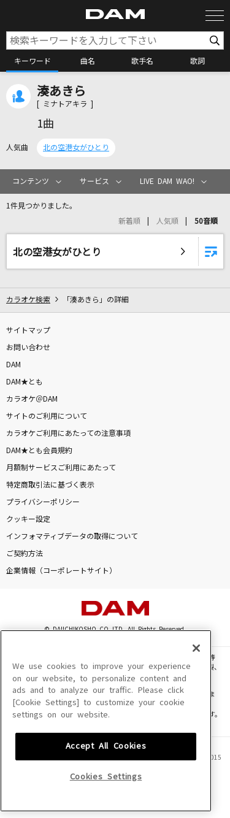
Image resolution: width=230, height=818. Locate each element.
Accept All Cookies (106, 800)
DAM (13, 365)
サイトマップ (28, 330)
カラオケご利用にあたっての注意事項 (68, 433)
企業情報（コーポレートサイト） (61, 571)
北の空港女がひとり (76, 147)
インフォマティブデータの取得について (72, 536)
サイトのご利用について (46, 416)
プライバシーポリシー (43, 502)
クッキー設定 (28, 519)
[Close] (196, 702)
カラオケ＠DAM (32, 399)
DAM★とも (24, 382)
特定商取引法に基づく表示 (50, 485)
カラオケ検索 (28, 300)
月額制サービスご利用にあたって (61, 468)
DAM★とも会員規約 (39, 450)
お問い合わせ (28, 347)
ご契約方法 (24, 553)
